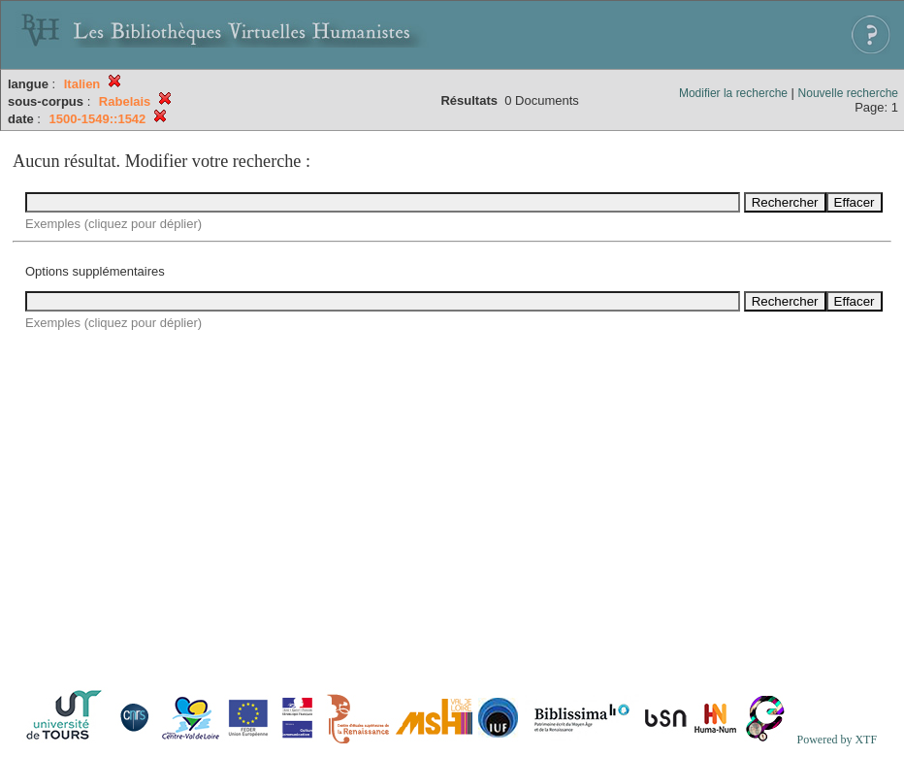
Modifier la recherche (733, 93)
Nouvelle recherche (848, 93)
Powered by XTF (836, 739)
